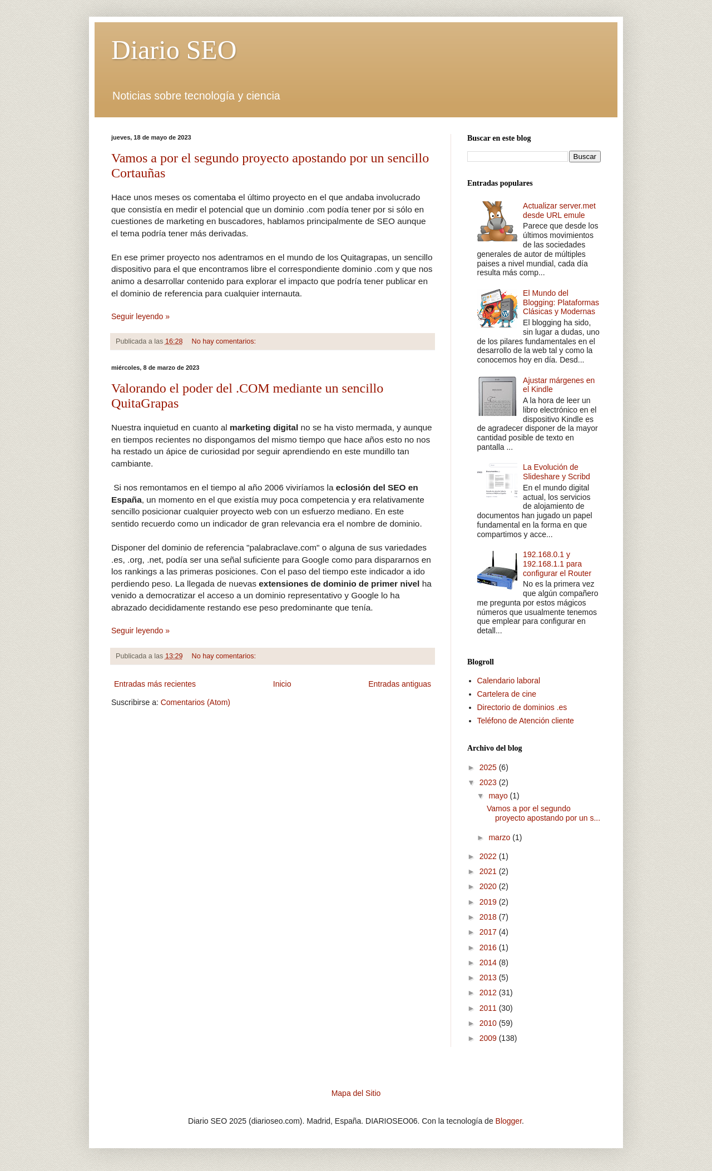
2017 (489, 931)
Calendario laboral (509, 680)
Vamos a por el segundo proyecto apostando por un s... (543, 813)
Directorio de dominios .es (522, 707)
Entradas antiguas (399, 683)
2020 (489, 886)
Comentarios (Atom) (195, 702)
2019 (489, 901)
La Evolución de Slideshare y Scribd (556, 472)
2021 (489, 871)
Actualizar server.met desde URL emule (559, 210)
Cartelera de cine (507, 693)
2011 (489, 1008)
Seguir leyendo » (140, 316)
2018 (489, 916)
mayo (499, 795)
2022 (489, 856)
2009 (489, 1038)
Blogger (509, 1121)
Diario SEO (173, 49)
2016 (489, 947)
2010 (489, 1023)
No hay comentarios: (225, 341)
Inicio (282, 683)
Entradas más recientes (155, 683)
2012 (489, 992)
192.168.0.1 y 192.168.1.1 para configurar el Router (557, 564)
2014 (489, 962)
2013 (489, 977)
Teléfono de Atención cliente (525, 720)
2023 (489, 782)
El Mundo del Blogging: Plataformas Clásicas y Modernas (561, 302)
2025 (489, 767)
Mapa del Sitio (356, 1093)
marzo (500, 837)
